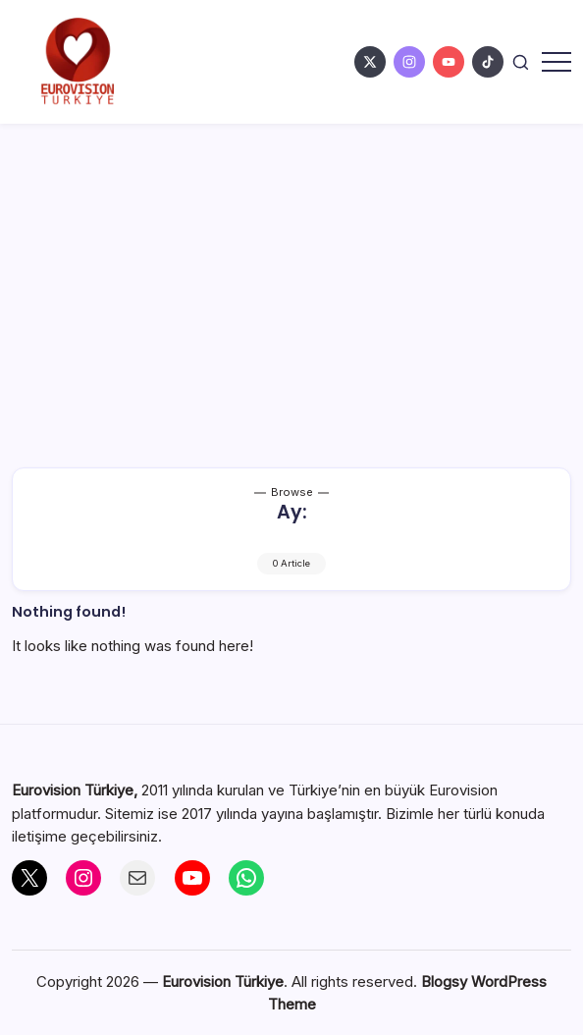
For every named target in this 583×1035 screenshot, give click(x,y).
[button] (520, 62)
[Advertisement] (291, 271)
